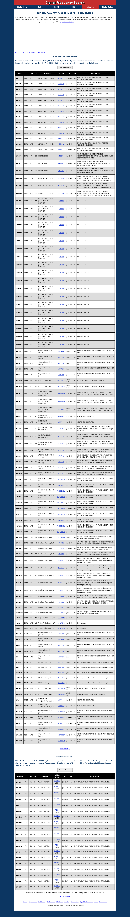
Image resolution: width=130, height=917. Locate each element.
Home (25, 902)
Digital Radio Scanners (86, 902)
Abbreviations (75, 902)
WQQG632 (61, 380)
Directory (90, 6)
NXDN (56, 6)
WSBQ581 (61, 662)
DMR (39, 6)
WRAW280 (61, 393)
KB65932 (61, 78)
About (96, 902)
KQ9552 (61, 543)
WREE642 (61, 156)
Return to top (65, 749)
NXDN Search (51, 902)
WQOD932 (61, 479)
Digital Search (22, 6)
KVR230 (61, 201)
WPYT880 (61, 560)
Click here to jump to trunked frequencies (30, 52)
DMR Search (41, 902)
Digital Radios (107, 6)
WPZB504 (57, 781)
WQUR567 (61, 711)
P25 (73, 6)
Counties (66, 902)
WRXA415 (61, 416)
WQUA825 (61, 537)
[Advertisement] (65, 37)
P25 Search (59, 902)
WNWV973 (61, 618)
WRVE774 (61, 429)
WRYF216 (61, 351)
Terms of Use (103, 902)
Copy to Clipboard (65, 67)
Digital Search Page (67, 22)
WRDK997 (61, 178)
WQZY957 (61, 607)
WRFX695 (61, 409)
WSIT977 (61, 450)
